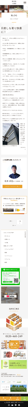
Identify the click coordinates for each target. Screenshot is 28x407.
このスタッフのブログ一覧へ (12, 186)
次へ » (14, 225)
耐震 (6, 262)
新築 (6, 252)
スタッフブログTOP (9, 232)
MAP (19, 374)
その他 (6, 242)
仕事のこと (7, 239)
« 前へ (10, 221)
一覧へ (20, 222)
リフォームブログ (9, 249)
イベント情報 (3, 398)
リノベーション (8, 255)
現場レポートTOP (8, 245)
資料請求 (17, 398)
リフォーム (7, 259)
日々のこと (7, 236)
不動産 (24, 398)
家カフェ (10, 398)
